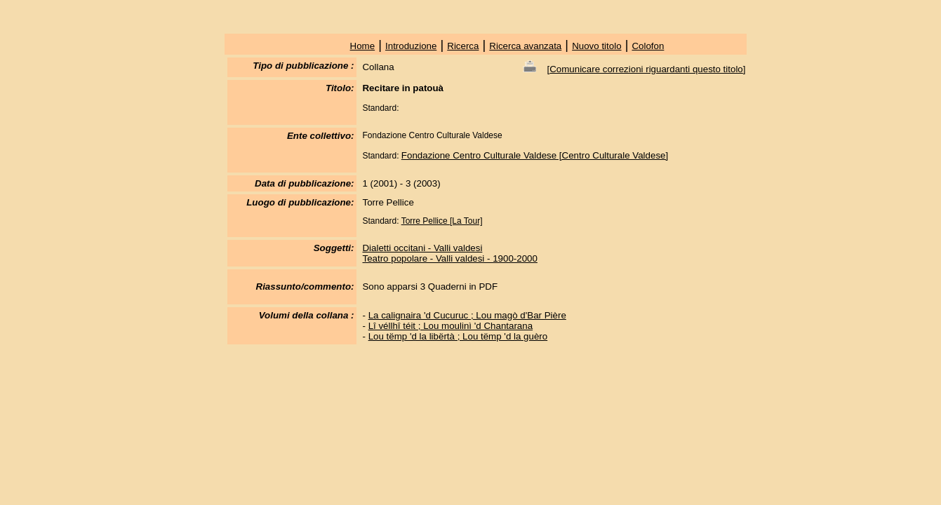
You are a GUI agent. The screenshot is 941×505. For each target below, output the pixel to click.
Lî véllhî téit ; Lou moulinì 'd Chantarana (450, 326)
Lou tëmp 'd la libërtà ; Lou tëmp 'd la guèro (458, 336)
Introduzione (410, 46)
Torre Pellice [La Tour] (442, 221)
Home (362, 46)
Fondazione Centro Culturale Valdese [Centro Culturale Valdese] (534, 155)
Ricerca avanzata (525, 46)
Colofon (648, 46)
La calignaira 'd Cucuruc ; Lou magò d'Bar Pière (467, 315)
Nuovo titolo (596, 46)
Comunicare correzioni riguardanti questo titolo (646, 69)
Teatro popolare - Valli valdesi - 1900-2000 (449, 258)
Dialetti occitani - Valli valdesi (422, 248)
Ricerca (463, 46)
